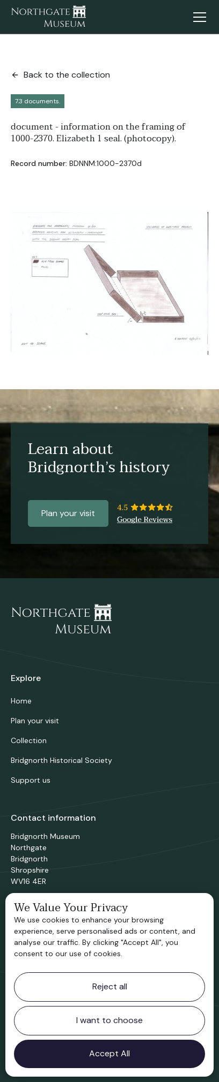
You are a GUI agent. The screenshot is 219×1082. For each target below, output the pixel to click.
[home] (48, 17)
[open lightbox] (109, 283)
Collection (29, 740)
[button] (197, 17)
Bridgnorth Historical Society (61, 760)
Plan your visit (68, 513)
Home (21, 701)
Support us (30, 780)
